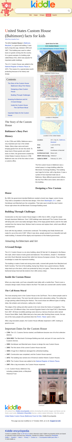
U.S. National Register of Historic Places (52, 48)
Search (69, 11)
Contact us (34, 437)
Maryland (8, 45)
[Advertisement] (36, 22)
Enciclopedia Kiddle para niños (48, 437)
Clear (65, 10)
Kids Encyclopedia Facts (12, 39)
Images (36, 15)
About (20, 437)
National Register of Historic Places (17, 66)
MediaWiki (55, 435)
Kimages (42, 15)
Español (54, 15)
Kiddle (7, 437)
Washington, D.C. (50, 200)
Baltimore (27, 43)
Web (30, 15)
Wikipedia (28, 435)
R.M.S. (41, 317)
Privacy (26, 437)
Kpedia (48, 15)
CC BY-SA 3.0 (25, 433)
